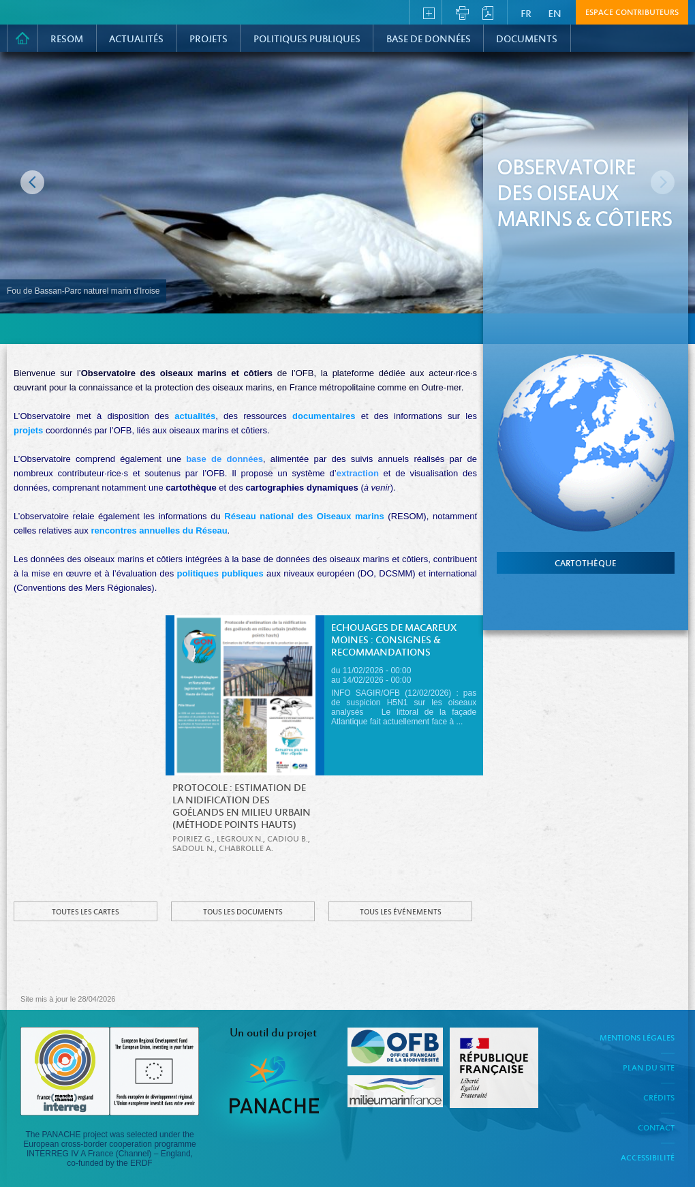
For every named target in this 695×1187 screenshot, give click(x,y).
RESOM (66, 39)
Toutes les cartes (85, 912)
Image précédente (32, 182)
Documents (526, 39)
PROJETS (208, 39)
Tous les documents (243, 912)
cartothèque (586, 564)
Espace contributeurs (632, 13)
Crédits (659, 1098)
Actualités (136, 39)
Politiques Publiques (306, 39)
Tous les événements (401, 912)
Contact (656, 1128)
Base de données (428, 39)
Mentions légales (637, 1038)
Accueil (22, 38)
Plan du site (649, 1068)
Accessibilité (648, 1158)
